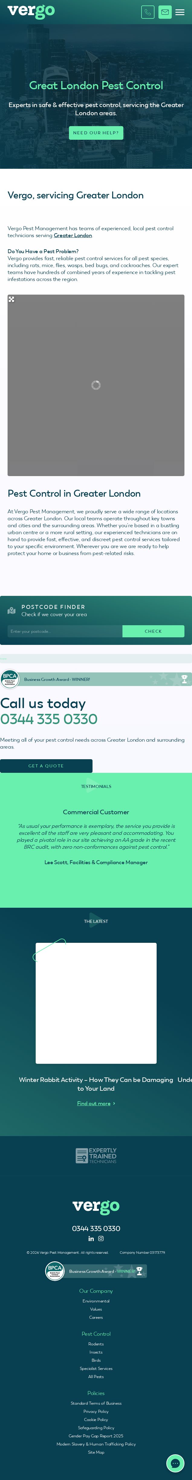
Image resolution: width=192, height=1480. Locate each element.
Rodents (95, 1344)
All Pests (95, 1376)
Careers (96, 1317)
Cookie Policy (96, 1419)
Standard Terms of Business (96, 1403)
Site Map (96, 1452)
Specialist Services (96, 1368)
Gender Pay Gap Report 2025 (96, 1436)
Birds (96, 1360)
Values (96, 1309)
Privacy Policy (96, 1411)
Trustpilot (3, 659)
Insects (95, 1352)
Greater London (73, 235)
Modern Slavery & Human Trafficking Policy (96, 1444)
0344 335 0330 (49, 719)
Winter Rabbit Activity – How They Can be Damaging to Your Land (96, 1084)
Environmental (96, 1301)
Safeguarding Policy (96, 1427)
